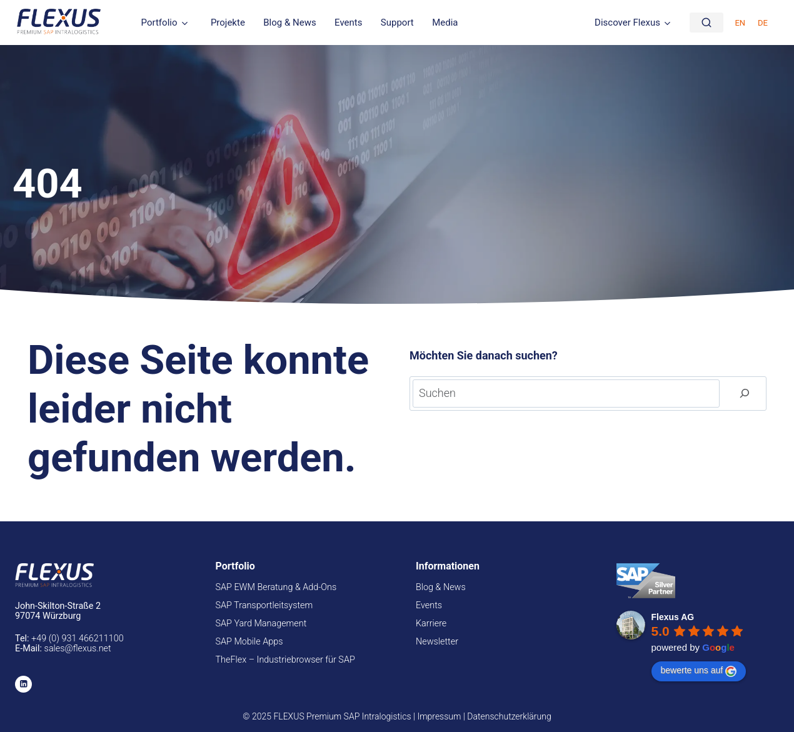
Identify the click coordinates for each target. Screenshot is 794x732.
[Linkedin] (23, 684)
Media (445, 22)
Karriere (431, 623)
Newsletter (437, 641)
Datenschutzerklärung (509, 716)
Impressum (439, 716)
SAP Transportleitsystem (264, 605)
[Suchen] (744, 393)
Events (348, 22)
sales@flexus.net (77, 648)
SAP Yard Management (261, 623)
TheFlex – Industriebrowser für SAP (285, 659)
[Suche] (706, 23)
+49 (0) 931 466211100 (77, 638)
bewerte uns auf (699, 670)
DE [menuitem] (763, 23)
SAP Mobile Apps (249, 641)
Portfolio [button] (159, 22)
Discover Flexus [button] (627, 22)
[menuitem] (739, 22)
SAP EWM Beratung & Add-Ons (276, 587)
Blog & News (289, 22)
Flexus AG (673, 617)
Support (397, 22)
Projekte (228, 22)
